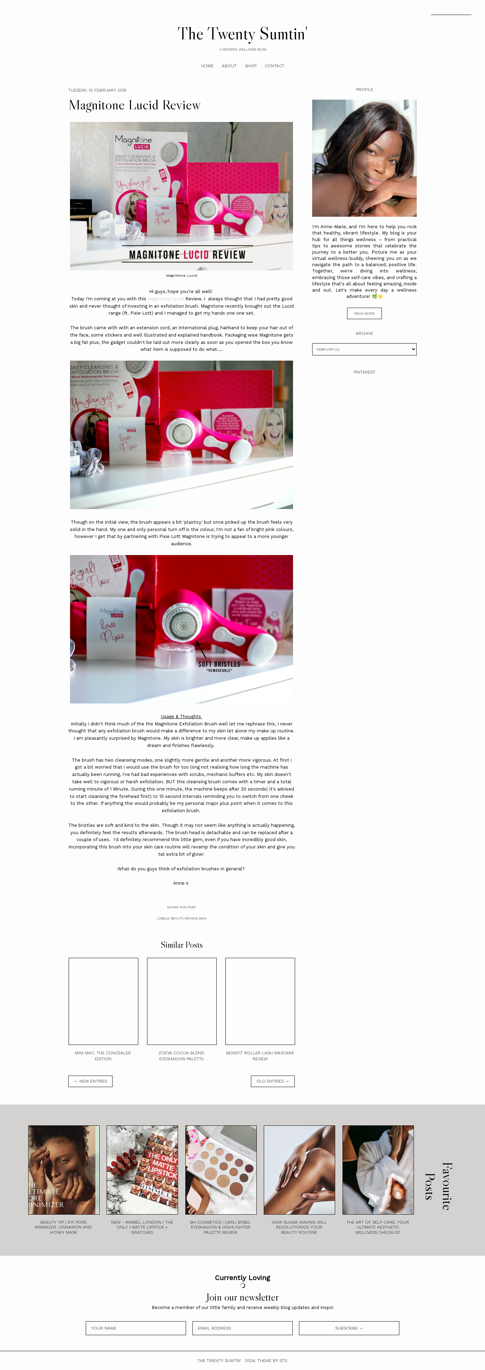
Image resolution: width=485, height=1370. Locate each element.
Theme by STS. (272, 1360)
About (229, 65)
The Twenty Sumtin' (242, 33)
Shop (250, 65)
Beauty (177, 918)
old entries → (272, 1081)
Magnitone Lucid (166, 298)
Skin (203, 918)
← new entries (90, 1081)
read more (364, 313)
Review (191, 918)
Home (207, 65)
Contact (274, 65)
